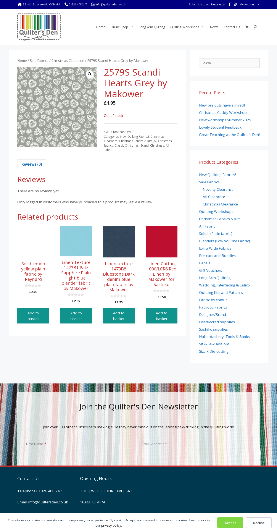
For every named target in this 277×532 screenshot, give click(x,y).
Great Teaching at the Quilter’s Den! (229, 134)
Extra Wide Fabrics (215, 248)
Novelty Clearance (218, 189)
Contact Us (232, 27)
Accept (230, 523)
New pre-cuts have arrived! (222, 105)
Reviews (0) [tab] (31, 164)
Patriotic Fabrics (213, 307)
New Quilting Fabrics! (134, 136)
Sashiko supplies (213, 329)
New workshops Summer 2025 (225, 119)
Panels (204, 262)
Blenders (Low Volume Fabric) (224, 240)
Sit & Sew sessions (214, 343)
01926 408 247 (49, 490)
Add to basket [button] (33, 315)
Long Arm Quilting (152, 27)
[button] (90, 74)
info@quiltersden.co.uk (48, 502)
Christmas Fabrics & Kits (135, 141)
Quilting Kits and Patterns (221, 292)
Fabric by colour (213, 299)
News (214, 27)
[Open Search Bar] (255, 26)
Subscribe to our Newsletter (207, 4)
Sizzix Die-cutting (214, 351)
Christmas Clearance (68, 60)
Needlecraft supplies (217, 321)
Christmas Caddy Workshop (223, 112)
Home (100, 27)
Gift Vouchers (210, 270)
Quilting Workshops (188, 26)
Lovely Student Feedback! (220, 127)
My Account (250, 4)
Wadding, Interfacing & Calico (224, 285)
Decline (259, 523)
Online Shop (123, 26)
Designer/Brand (212, 314)
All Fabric (207, 226)
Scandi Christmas (152, 145)
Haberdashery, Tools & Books (224, 336)
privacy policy (111, 525)
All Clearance (214, 196)
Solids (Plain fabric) (215, 233)
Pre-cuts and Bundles (217, 255)
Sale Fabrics (39, 60)
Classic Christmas (127, 145)
